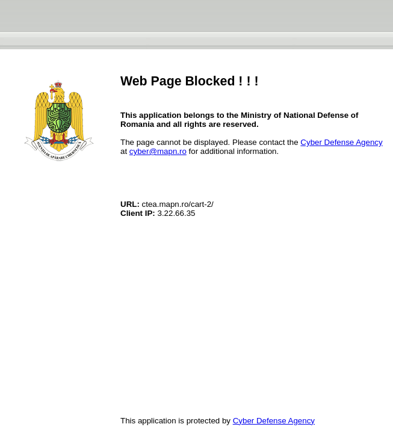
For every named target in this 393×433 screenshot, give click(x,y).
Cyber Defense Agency (341, 142)
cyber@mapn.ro (158, 151)
